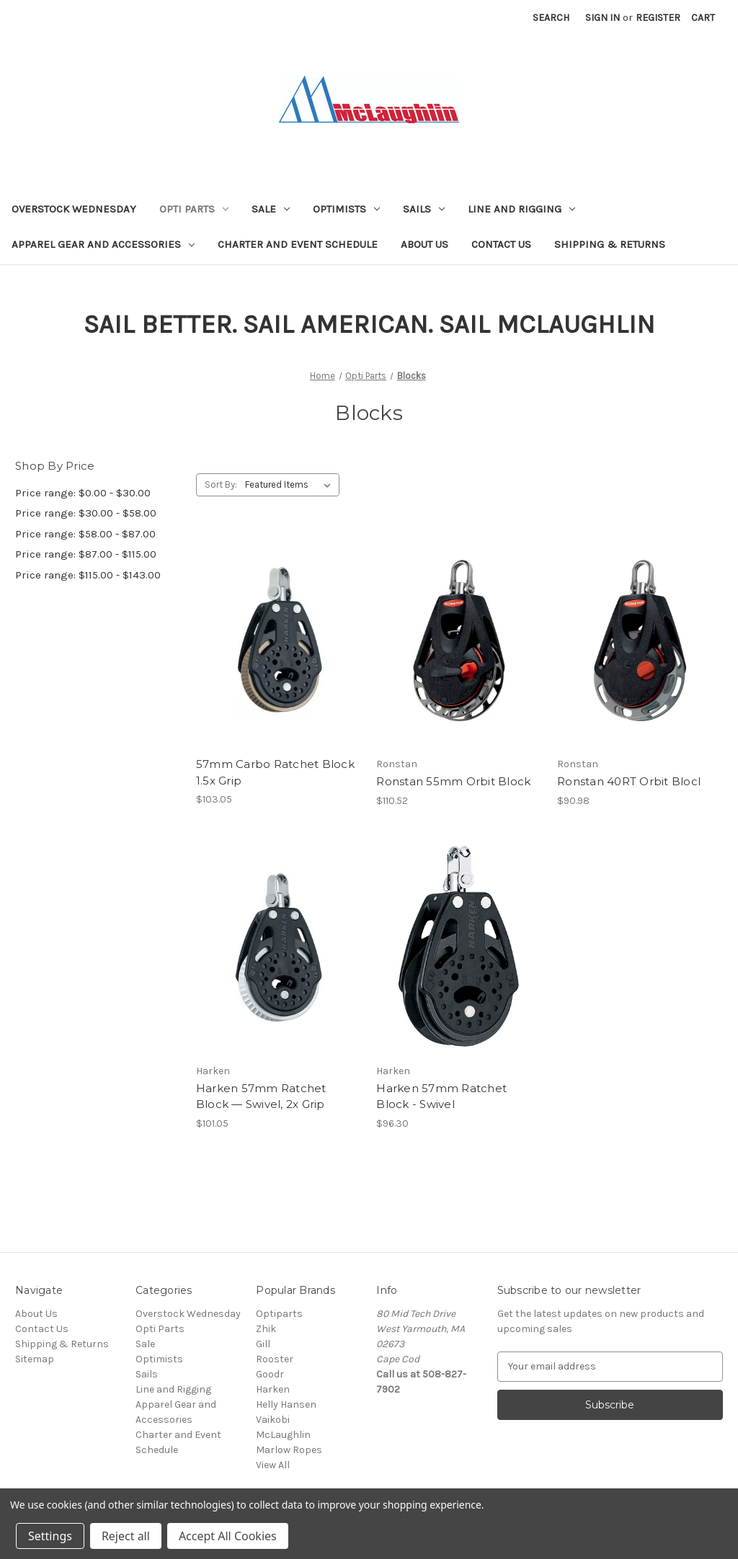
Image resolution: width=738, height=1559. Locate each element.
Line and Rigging (521, 208)
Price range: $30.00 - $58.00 (85, 512)
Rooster (274, 1359)
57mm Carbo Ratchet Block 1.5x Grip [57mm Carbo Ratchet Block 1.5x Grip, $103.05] (275, 772)
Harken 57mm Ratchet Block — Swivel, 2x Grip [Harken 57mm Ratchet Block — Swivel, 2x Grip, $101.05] (261, 1096)
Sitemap (34, 1359)
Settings (50, 1536)
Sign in (602, 18)
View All (273, 1465)
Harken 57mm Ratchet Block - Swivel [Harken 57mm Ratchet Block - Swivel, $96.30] (441, 1096)
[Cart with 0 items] (703, 17)
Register (658, 18)
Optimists (346, 208)
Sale (271, 208)
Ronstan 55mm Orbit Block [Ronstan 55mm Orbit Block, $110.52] (453, 781)
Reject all (126, 1536)
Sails (424, 208)
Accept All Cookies (228, 1536)
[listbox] (291, 485)
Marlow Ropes (289, 1450)
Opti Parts (193, 208)
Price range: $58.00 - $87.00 (85, 533)
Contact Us (501, 244)
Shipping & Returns (609, 244)
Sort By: (221, 484)
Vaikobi (273, 1419)
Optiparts (279, 1314)
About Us (424, 244)
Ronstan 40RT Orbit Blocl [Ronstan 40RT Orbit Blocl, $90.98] (629, 781)
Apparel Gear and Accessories (103, 244)
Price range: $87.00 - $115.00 (85, 554)
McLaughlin (283, 1435)
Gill (263, 1344)
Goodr (270, 1374)
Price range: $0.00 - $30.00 (83, 492)
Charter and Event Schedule (298, 244)
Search (551, 18)
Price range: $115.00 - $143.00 (88, 574)
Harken (273, 1389)
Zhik (266, 1329)
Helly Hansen (286, 1404)
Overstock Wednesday (74, 208)
